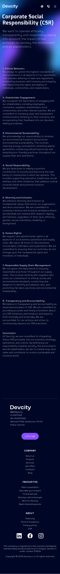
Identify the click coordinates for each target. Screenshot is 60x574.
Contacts (30, 469)
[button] (43, 6)
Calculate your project (30, 490)
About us (30, 456)
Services (30, 462)
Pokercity (30, 518)
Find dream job (30, 494)
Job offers (30, 466)
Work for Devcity (30, 500)
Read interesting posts (30, 504)
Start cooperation (30, 487)
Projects (30, 459)
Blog (30, 473)
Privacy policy (30, 525)
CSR (30, 528)
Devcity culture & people (30, 497)
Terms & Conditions (30, 522)
